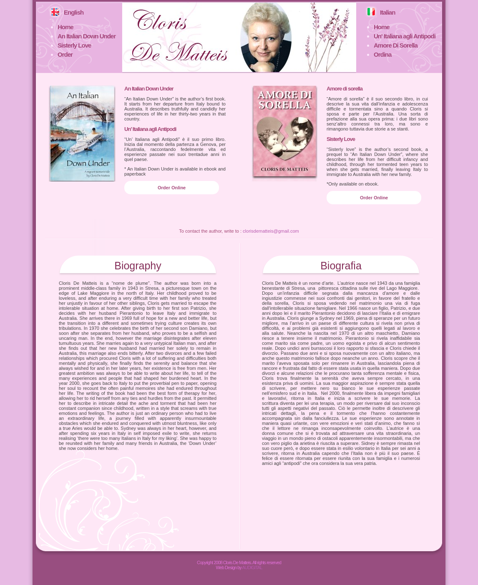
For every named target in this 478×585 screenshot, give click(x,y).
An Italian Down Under (87, 36)
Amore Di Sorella (396, 45)
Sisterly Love (74, 45)
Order (65, 54)
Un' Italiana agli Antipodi (404, 36)
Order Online (172, 187)
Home (65, 26)
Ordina (382, 54)
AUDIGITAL (252, 567)
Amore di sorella (344, 88)
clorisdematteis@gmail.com (271, 230)
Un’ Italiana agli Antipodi (150, 129)
